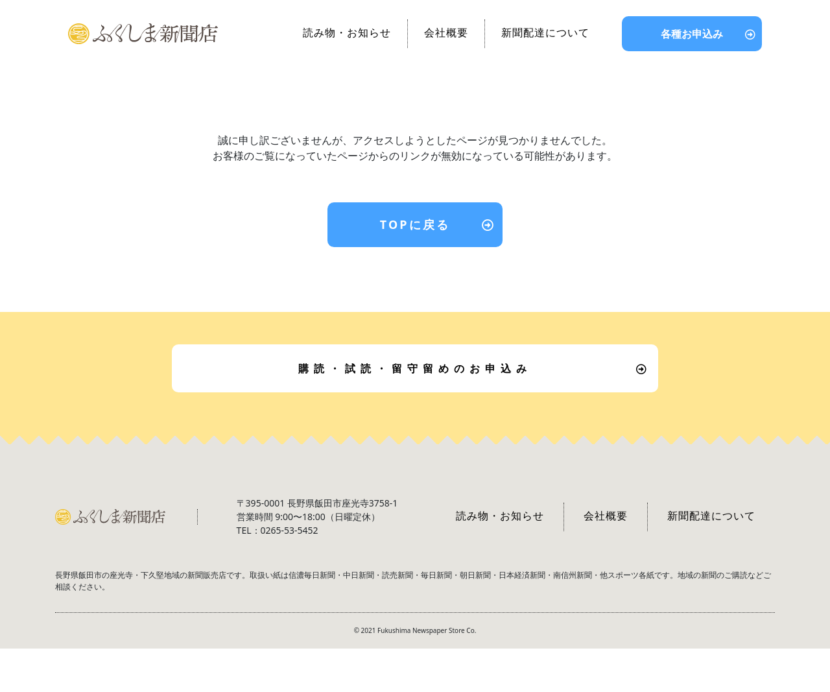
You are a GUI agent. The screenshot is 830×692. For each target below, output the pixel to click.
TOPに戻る (415, 224)
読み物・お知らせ (347, 32)
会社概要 (446, 32)
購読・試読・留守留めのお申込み (415, 368)
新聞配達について (545, 32)
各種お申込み (692, 34)
